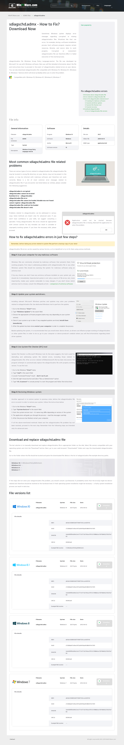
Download (106, 506)
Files (98, 6)
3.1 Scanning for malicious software (95, 101)
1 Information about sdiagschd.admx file (94, 95)
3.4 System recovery (91, 107)
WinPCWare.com (14, 15)
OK (106, 230)
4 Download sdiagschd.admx (91, 109)
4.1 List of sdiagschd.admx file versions (96, 111)
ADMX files (27, 15)
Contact (12, 739)
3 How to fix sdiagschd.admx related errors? (96, 99)
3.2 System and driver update (93, 103)
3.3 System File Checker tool (93, 105)
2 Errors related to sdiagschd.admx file (94, 97)
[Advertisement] (24, 44)
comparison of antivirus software (61, 284)
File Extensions (86, 6)
